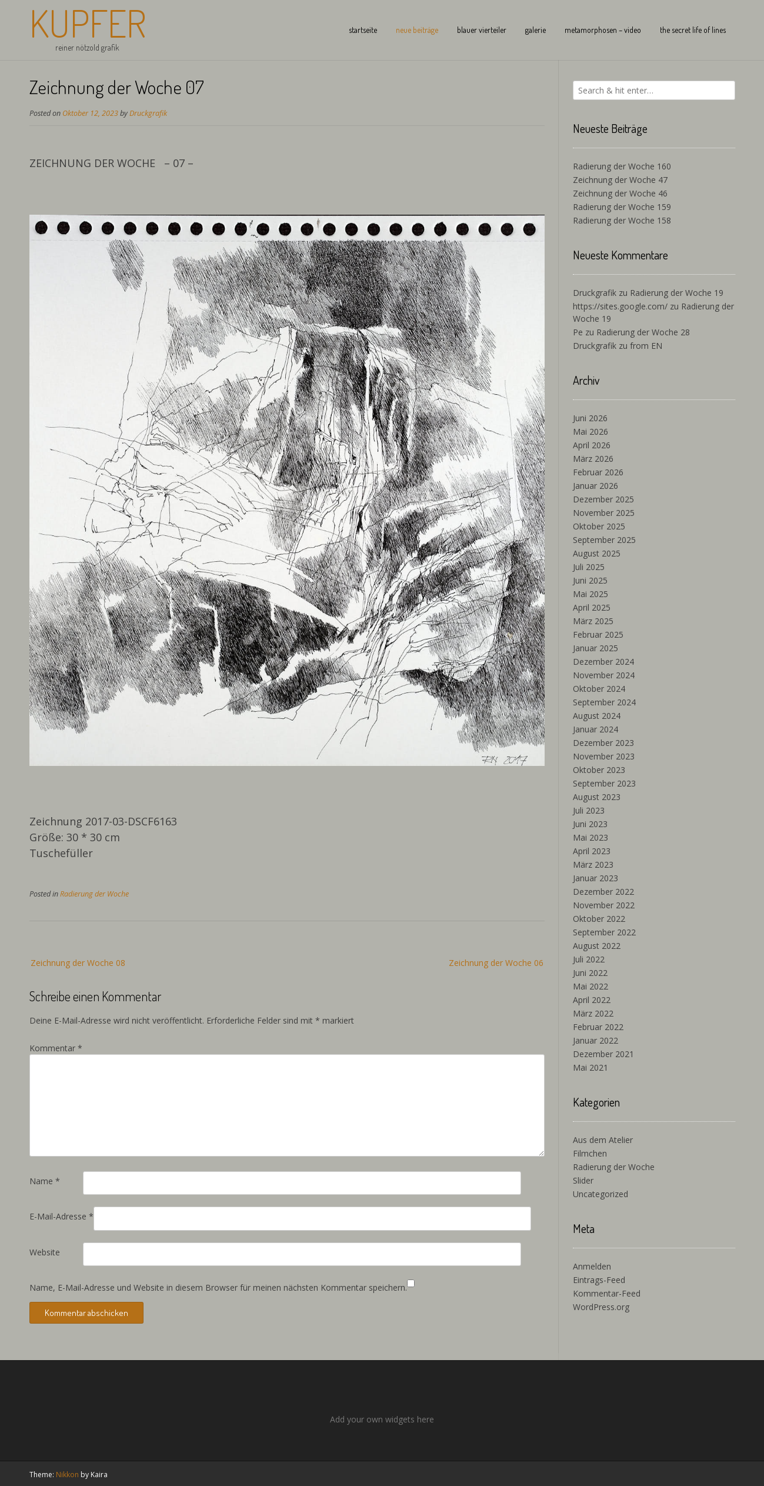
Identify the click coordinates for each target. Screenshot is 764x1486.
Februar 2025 (598, 634)
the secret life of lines (693, 30)
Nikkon (67, 1475)
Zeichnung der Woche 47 (620, 179)
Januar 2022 (595, 1040)
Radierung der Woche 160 (622, 166)
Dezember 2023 (603, 742)
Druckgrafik (148, 113)
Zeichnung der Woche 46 (620, 193)
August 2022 (596, 945)
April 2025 (591, 607)
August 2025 (596, 553)
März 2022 (593, 1013)
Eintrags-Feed (599, 1279)
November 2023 (604, 756)
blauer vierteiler (481, 30)
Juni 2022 (590, 972)
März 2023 (593, 864)
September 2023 (604, 783)
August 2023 (596, 796)
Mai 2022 (590, 986)
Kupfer (87, 23)
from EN (646, 345)
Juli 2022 (589, 959)
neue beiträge (417, 30)
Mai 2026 (590, 431)
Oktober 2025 (599, 526)
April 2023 (591, 851)
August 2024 (596, 715)
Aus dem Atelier (603, 1139)
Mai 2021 (590, 1067)
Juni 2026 (590, 418)
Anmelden (592, 1266)
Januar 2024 (595, 729)
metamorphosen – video (603, 30)
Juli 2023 (589, 810)
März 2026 (593, 458)
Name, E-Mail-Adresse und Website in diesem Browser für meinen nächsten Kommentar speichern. (218, 1287)
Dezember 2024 (603, 661)
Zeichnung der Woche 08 (78, 962)
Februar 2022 (598, 1026)
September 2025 (604, 539)
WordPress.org (601, 1306)
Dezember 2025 (603, 499)
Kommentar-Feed (606, 1293)
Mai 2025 (590, 593)
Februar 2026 (598, 472)
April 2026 (591, 445)
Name (44, 1181)
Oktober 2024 (599, 688)
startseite (363, 30)
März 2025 (593, 621)
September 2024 (604, 702)
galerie (535, 30)
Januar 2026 (595, 485)
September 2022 (604, 932)
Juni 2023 (590, 823)
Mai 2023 (590, 837)
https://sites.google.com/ (620, 306)
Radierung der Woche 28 (643, 332)
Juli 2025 (589, 566)
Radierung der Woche (94, 894)
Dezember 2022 (603, 891)
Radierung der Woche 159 (622, 206)
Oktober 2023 (599, 769)
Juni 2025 (590, 580)
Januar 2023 (595, 878)
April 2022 (591, 999)
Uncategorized (600, 1194)
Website (44, 1252)
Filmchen (590, 1153)
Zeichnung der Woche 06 (496, 962)
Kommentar (55, 1048)
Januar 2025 (595, 648)
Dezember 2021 (603, 1053)
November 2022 (604, 905)
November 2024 (604, 675)
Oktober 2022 (599, 918)
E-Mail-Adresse (61, 1216)
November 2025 (604, 512)
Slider (583, 1180)
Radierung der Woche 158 (622, 220)
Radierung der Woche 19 (676, 292)
